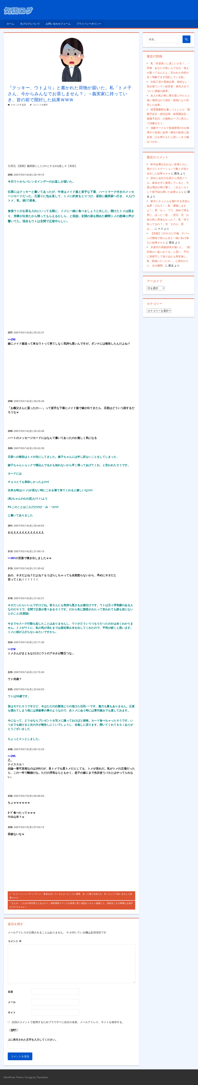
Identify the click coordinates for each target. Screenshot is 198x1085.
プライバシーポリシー (88, 24)
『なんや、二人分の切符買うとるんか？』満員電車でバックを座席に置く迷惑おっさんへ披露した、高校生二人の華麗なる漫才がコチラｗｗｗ (71, 905)
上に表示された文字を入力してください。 (33, 1039)
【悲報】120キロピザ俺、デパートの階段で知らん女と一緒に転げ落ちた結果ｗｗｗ (168, 238)
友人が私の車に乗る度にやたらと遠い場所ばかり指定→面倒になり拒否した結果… (168, 100)
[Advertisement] (71, 139)
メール (12, 1002)
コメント (15, 941)
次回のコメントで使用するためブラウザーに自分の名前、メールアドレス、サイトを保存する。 (68, 1022)
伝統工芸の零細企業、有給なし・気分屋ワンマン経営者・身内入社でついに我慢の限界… (168, 86)
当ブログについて (30, 24)
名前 (10, 991)
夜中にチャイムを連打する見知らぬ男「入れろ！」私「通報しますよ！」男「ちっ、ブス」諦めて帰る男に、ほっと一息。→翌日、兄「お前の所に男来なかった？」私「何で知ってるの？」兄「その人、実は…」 (168, 215)
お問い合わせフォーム (58, 24)
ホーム (10, 24)
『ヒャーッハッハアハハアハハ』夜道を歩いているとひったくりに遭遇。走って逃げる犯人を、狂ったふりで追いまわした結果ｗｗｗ (70, 896)
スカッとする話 (18, 104)
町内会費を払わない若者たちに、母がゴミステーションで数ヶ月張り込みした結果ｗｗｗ (168, 168)
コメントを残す (40, 104)
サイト (12, 1012)
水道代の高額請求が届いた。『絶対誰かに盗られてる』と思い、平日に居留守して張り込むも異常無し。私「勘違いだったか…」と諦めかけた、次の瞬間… (168, 256)
